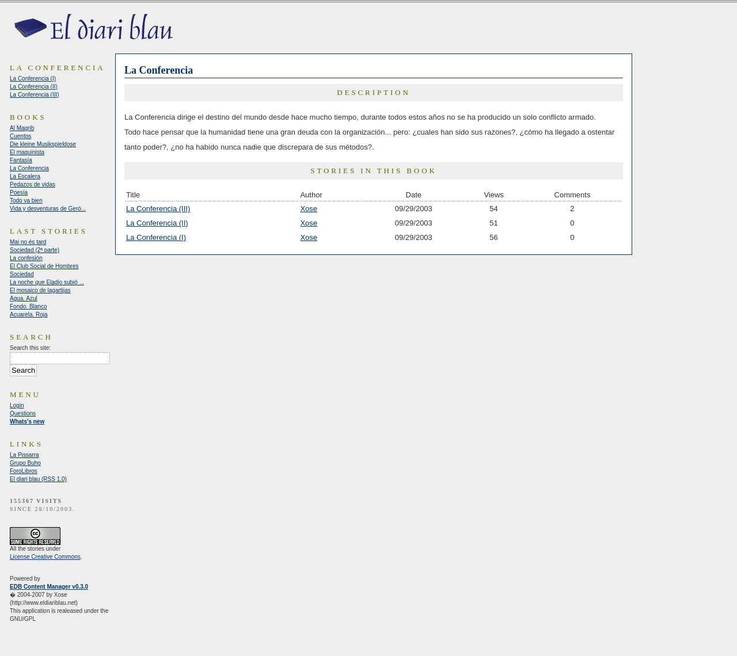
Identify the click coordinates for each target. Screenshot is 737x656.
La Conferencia (29, 168)
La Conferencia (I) (156, 237)
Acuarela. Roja (29, 314)
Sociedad (22, 274)
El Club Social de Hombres (44, 266)
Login (17, 405)
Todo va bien (26, 200)
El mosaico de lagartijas (40, 290)
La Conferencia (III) (158, 208)
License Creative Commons (45, 557)
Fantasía (21, 160)
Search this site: (30, 348)
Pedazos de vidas (32, 184)
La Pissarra (24, 455)
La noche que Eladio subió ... (47, 282)
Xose (308, 208)
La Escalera (25, 176)
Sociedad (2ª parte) (34, 250)
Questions (23, 413)
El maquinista (27, 152)
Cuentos (20, 136)
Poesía (19, 192)
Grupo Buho (25, 463)
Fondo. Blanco (28, 306)
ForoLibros (23, 471)
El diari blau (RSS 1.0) (38, 479)
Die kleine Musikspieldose (43, 144)
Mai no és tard (28, 242)
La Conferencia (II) (157, 223)
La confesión (26, 258)
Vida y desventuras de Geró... (48, 208)
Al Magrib (22, 128)
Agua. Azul (23, 298)
